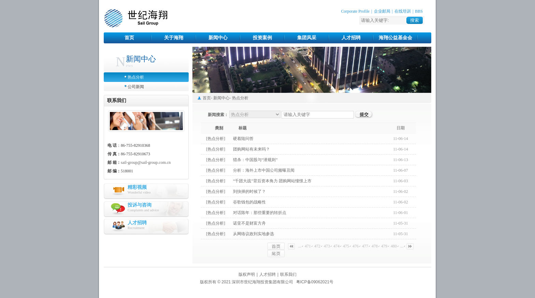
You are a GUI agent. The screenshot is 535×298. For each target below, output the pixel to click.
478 (375, 246)
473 (327, 246)
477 (365, 246)
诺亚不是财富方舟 (249, 223)
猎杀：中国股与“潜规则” (255, 159)
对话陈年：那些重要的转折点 (259, 212)
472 (317, 246)
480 (394, 246)
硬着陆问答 (243, 138)
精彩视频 (137, 187)
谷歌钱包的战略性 (249, 202)
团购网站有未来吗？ (251, 149)
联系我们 (288, 274)
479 (384, 246)
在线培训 (402, 11)
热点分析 (136, 77)
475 (346, 246)
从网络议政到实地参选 (253, 233)
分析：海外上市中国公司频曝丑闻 (263, 170)
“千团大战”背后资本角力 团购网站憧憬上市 (272, 181)
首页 (129, 37)
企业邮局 (382, 11)
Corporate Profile (355, 11)
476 (355, 246)
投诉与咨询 (139, 205)
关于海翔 (173, 37)
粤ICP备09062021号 (314, 282)
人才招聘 (351, 37)
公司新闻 (136, 86)
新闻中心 (218, 37)
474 (336, 246)
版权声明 (246, 274)
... (299, 246)
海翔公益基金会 (395, 37)
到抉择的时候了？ (249, 191)
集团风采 (306, 37)
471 (308, 246)
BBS (419, 11)
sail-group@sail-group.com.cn (146, 162)
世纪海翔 (136, 18)
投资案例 (262, 37)
